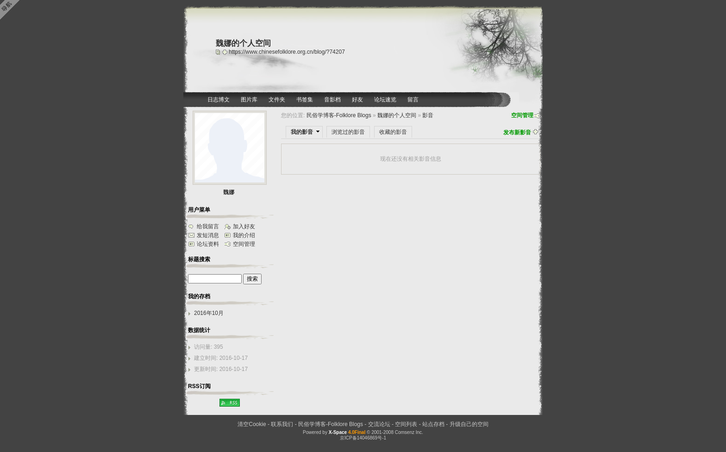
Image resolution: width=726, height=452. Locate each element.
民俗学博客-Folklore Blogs (339, 115)
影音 (427, 115)
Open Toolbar (11, 10)
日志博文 (218, 99)
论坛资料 (208, 244)
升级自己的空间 (469, 424)
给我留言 (208, 226)
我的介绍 (244, 235)
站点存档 (433, 424)
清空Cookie (252, 424)
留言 (413, 99)
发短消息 (208, 235)
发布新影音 (517, 132)
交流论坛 (379, 424)
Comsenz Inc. (409, 432)
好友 (357, 99)
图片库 (249, 99)
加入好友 (244, 226)
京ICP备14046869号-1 (363, 437)
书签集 (304, 99)
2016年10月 (209, 313)
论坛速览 (385, 99)
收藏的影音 (393, 132)
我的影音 (302, 132)
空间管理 (522, 115)
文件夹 (277, 99)
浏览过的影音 (348, 132)
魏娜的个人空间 (396, 115)
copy (219, 52)
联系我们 (282, 424)
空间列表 (406, 424)
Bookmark (225, 52)
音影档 (332, 99)
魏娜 (228, 192)
